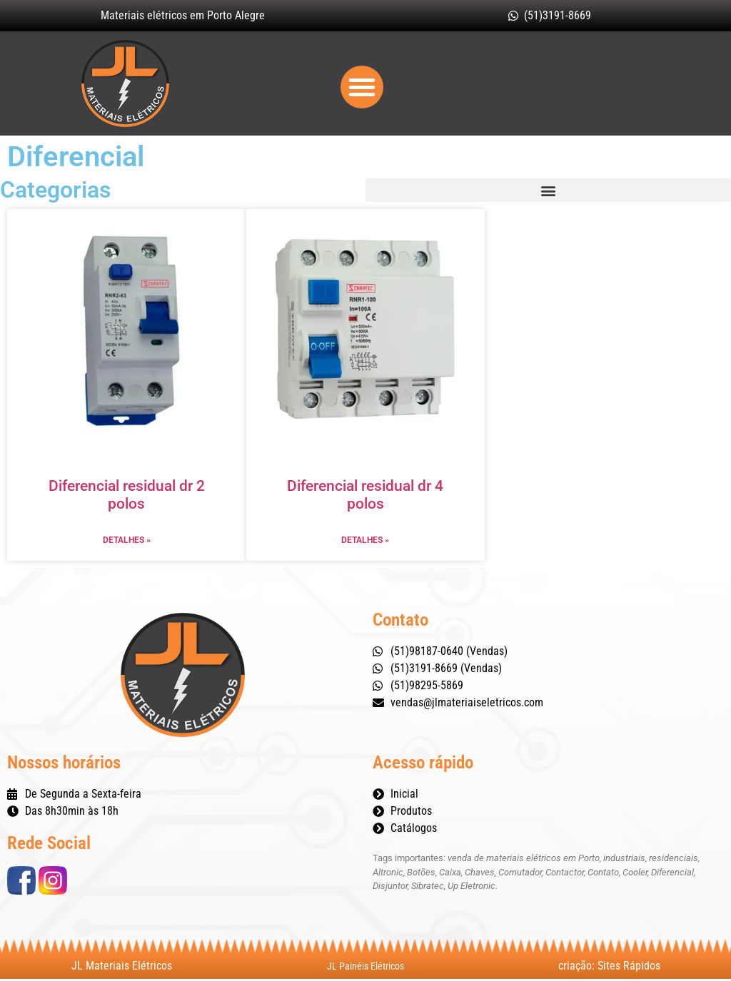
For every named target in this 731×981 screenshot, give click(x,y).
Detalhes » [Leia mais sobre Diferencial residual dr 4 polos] (365, 543)
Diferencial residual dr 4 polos (365, 497)
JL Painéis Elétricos (365, 968)
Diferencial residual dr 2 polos (127, 497)
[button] (362, 88)
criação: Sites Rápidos (609, 968)
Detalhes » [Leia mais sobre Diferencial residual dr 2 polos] (127, 543)
